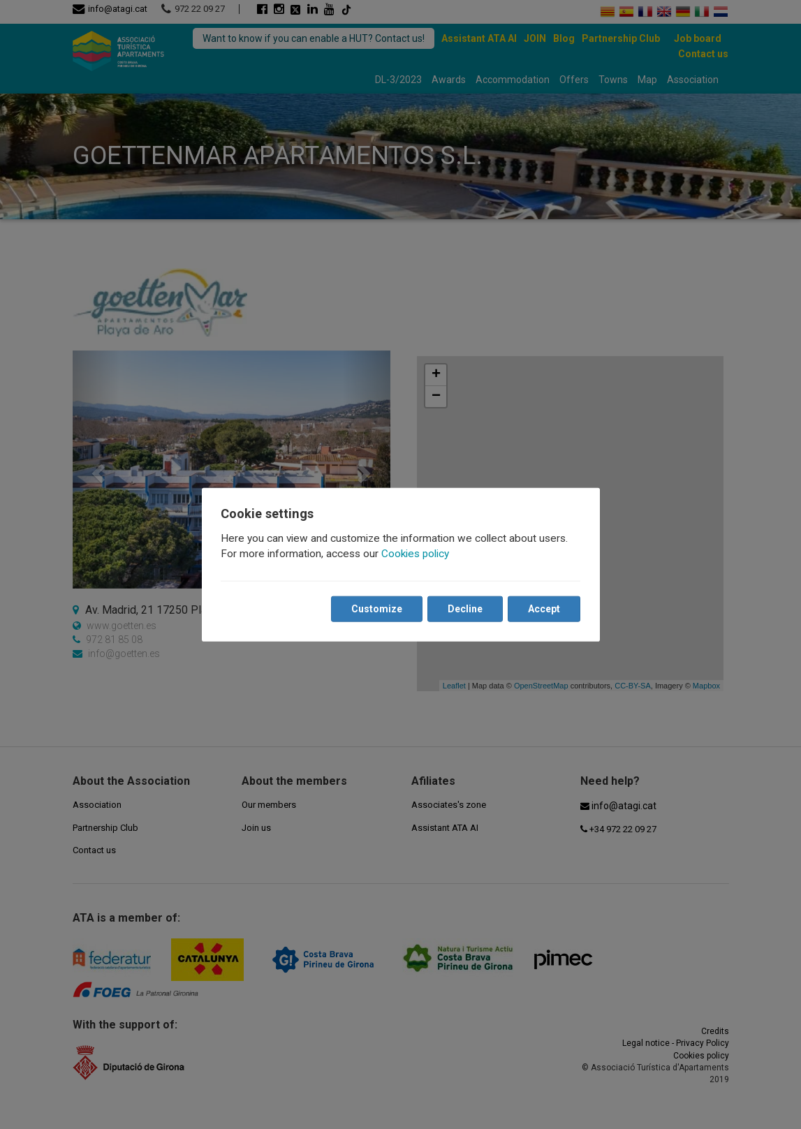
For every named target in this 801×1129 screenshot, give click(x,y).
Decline (465, 608)
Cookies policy (416, 553)
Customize (376, 608)
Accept (544, 608)
